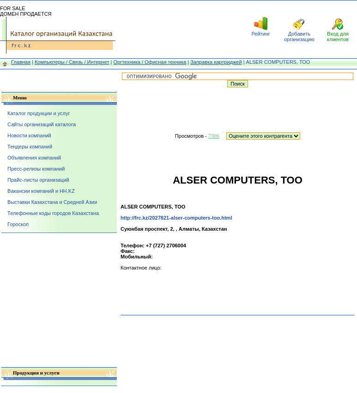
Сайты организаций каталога (41, 124)
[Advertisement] (178, 29)
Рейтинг (260, 34)
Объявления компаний (34, 157)
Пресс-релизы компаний (36, 169)
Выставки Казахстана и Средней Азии (52, 202)
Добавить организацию (299, 36)
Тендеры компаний (29, 146)
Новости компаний (29, 135)
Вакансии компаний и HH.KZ (41, 191)
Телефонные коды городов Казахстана (53, 213)
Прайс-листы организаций (38, 180)
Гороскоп (18, 224)
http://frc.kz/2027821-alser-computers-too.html (176, 218)
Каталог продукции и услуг (38, 113)
